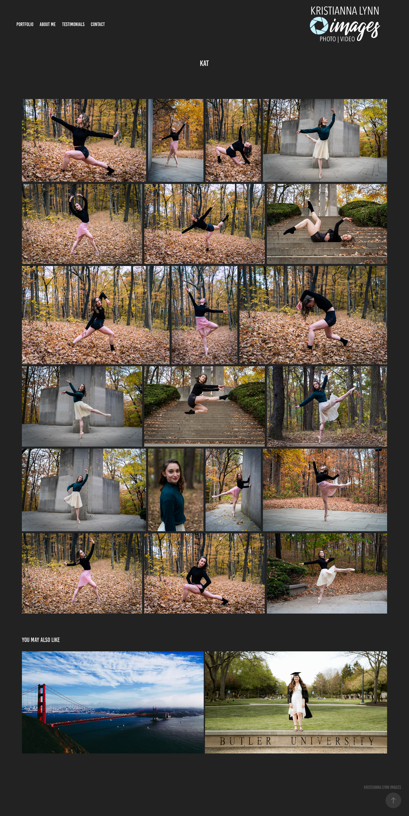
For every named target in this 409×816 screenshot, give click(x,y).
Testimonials (73, 24)
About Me (48, 24)
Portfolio (24, 24)
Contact (98, 24)
